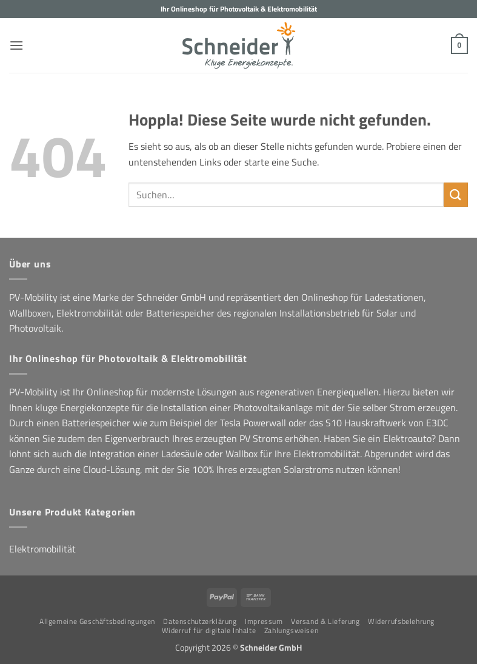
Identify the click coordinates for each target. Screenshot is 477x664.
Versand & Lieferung (325, 621)
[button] (16, 45)
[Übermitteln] (456, 194)
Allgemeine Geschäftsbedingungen (97, 621)
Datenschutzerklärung (199, 621)
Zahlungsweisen (291, 630)
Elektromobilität (42, 549)
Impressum (264, 621)
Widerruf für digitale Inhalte (209, 630)
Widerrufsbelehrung (401, 621)
